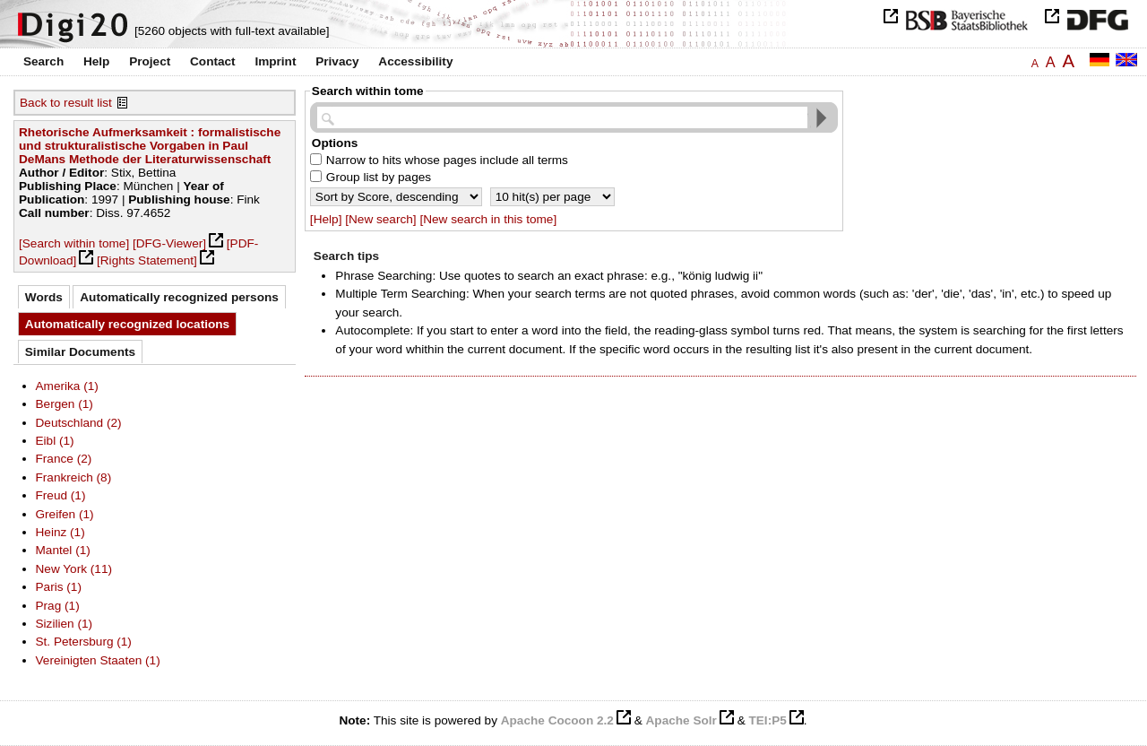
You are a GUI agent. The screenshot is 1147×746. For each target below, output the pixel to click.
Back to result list (66, 102)
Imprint (275, 61)
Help (96, 61)
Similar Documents (80, 352)
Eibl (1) (55, 440)
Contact (213, 61)
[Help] (326, 219)
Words (44, 297)
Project (149, 61)
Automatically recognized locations (127, 324)
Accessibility (415, 61)
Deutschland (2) (79, 422)
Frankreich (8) (74, 477)
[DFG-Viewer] (169, 243)
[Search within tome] (74, 243)
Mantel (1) (63, 550)
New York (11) (74, 569)
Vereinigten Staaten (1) (98, 660)
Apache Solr (681, 720)
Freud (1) (61, 495)
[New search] (380, 219)
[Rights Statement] (147, 260)
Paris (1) (59, 587)
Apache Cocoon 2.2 (557, 720)
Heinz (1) (60, 532)
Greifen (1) (65, 514)
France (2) (64, 458)
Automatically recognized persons (179, 297)
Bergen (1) (64, 404)
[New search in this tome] (487, 219)
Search (43, 61)
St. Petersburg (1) (84, 641)
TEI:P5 (767, 720)
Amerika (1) (67, 386)
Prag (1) (58, 605)
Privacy (336, 61)
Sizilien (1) (64, 623)
